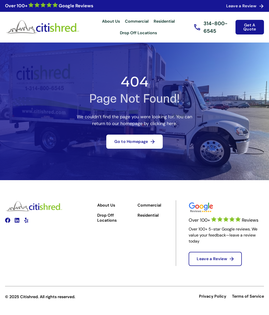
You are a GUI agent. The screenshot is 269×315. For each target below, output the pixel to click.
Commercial (137, 21)
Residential (164, 21)
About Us (111, 21)
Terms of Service (248, 296)
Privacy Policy (212, 296)
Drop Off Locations (138, 32)
